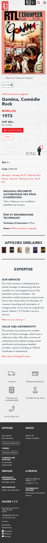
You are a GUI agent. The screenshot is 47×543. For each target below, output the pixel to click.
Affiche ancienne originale (15, 94)
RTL (3, 182)
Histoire (28, 495)
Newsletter (6, 525)
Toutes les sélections (11, 443)
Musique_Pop (26, 178)
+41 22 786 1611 (9, 518)
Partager (6, 85)
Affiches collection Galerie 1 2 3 (32, 480)
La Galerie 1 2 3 (31, 483)
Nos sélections (7, 438)
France (4, 178)
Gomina (14, 178)
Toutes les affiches (10, 452)
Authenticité (7, 465)
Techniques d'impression (35, 493)
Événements (7, 527)
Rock (37, 178)
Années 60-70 (19, 175)
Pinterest (7, 534)
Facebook (8, 531)
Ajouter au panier (14, 130)
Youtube (7, 536)
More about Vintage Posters (16, 356)
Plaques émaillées (32, 438)
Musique (6, 175)
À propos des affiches (8, 459)
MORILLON (9, 110)
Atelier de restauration (11, 490)
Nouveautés (6, 435)
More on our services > (13, 319)
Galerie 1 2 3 (9, 501)
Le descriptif (7, 462)
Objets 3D (29, 435)
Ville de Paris (34, 175)
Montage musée (8, 482)
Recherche (38, 2)
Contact (7, 137)
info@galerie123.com (10, 515)
